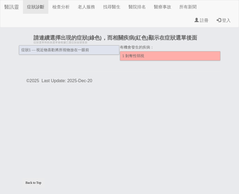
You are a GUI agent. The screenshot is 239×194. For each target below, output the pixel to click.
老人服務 (86, 7)
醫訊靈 (11, 7)
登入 (224, 20)
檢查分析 (61, 7)
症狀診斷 (35, 7)
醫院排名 (137, 7)
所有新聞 (188, 7)
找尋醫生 (111, 7)
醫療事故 (162, 7)
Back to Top (33, 183)
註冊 (201, 20)
